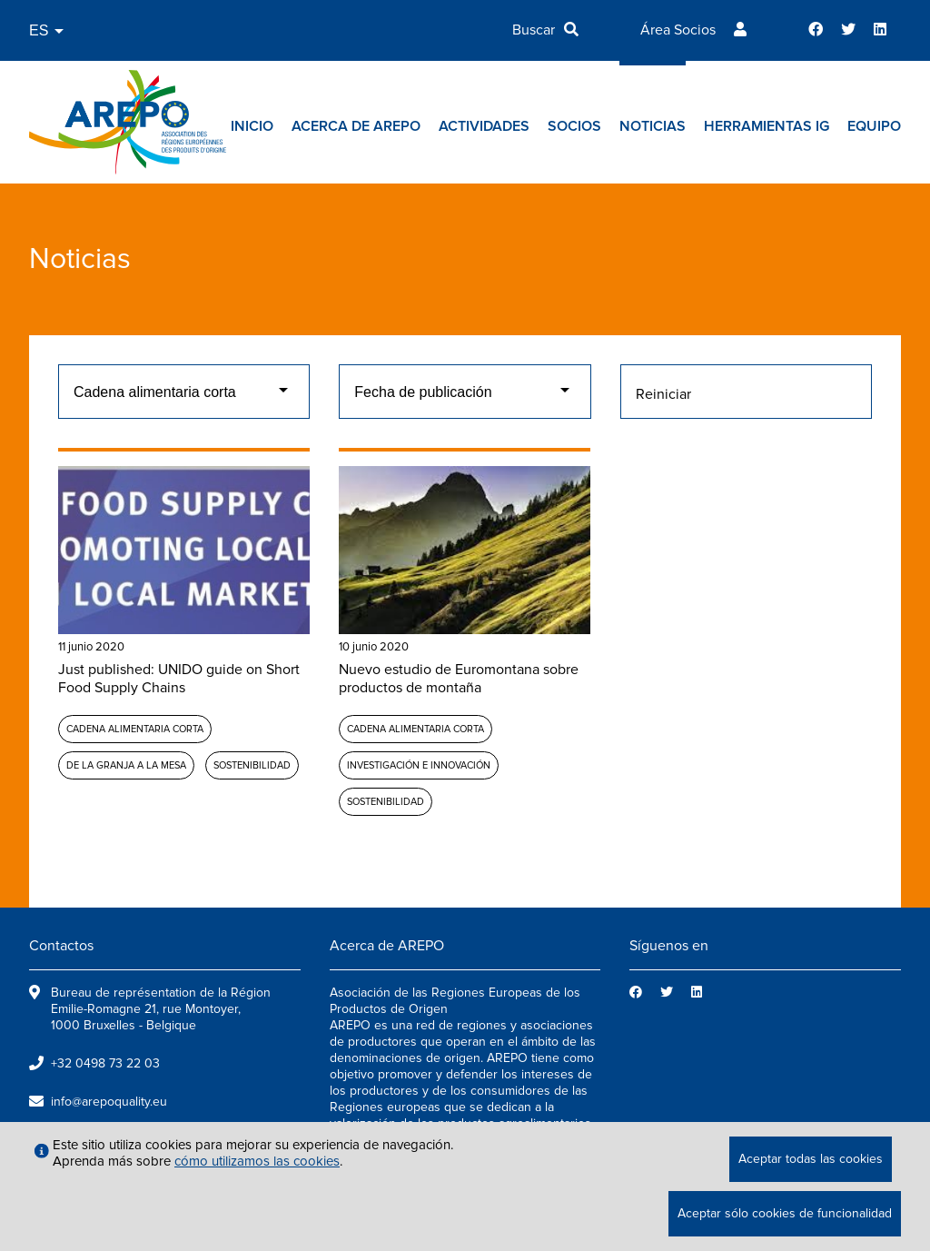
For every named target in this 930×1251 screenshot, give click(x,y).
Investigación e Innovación (418, 765)
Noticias (652, 126)
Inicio (252, 126)
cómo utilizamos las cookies (257, 1161)
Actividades (484, 126)
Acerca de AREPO (356, 126)
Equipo (874, 126)
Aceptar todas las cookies (810, 1159)
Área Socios (678, 30)
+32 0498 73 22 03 (105, 1063)
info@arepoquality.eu (109, 1101)
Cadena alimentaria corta (134, 729)
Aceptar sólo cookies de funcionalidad (785, 1213)
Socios (574, 126)
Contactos (61, 946)
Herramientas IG (766, 126)
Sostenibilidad (252, 765)
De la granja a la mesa (126, 765)
